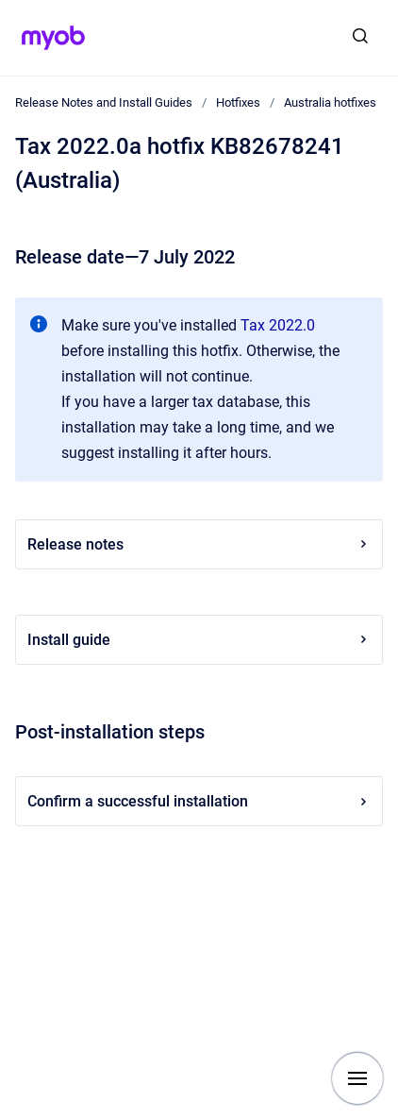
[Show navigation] (357, 1078)
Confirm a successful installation (199, 801)
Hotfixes (238, 102)
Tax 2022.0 (277, 325)
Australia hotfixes (330, 102)
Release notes (199, 544)
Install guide (199, 640)
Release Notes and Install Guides (103, 102)
